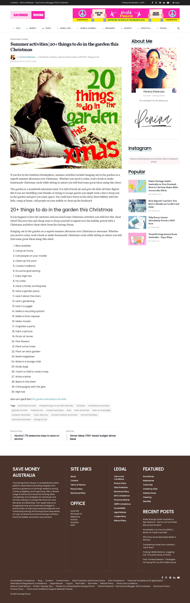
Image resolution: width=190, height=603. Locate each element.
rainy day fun (41, 415)
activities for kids (27, 405)
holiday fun (37, 410)
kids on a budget (101, 410)
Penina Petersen (27, 57)
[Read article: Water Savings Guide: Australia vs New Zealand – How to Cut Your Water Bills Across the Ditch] (137, 186)
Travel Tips (148, 484)
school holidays (89, 415)
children (80, 405)
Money (31, 28)
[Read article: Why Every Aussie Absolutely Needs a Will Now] (137, 222)
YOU (16, 28)
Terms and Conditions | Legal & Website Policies (50, 589)
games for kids (20, 410)
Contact (14, 2)
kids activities (82, 410)
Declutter (147, 501)
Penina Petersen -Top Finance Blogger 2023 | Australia (44, 2)
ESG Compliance (121, 495)
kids (69, 410)
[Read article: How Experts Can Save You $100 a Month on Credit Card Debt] (137, 205)
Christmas (44, 57)
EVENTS (126, 28)
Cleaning (147, 497)
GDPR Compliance (122, 504)
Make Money (148, 480)
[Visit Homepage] (27, 15)
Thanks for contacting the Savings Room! (75, 586)
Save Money (148, 476)
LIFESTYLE (143, 28)
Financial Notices (122, 500)
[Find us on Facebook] (162, 577)
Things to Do (93, 57)
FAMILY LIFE (64, 28)
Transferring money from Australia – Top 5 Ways (162, 236)
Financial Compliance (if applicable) (145, 580)
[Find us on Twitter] (166, 577)
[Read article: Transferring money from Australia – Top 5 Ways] (137, 239)
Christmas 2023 (150, 489)
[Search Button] (178, 28)
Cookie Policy (120, 516)
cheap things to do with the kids (56, 405)
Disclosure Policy (78, 493)
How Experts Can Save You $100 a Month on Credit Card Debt (163, 204)
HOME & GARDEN (86, 28)
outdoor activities (21, 415)
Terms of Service (78, 484)
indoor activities (55, 410)
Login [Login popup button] (176, 2)
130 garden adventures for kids (48, 399)
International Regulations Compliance (28, 583)
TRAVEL (162, 28)
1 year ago (153, 211)
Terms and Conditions (119, 477)
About (73, 476)
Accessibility (119, 508)
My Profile (80, 583)
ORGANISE (108, 28)
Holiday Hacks (149, 493)
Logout (69, 583)
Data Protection (121, 487)
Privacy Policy (77, 489)
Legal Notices (120, 512)
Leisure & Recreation (68, 57)
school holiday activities (64, 415)
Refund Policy (120, 520)
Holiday (53, 57)
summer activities (21, 419)
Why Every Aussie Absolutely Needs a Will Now (161, 220)
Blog (40, 580)
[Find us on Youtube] (178, 577)
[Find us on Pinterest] (170, 577)
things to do (40, 419)
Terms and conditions (126, 583)
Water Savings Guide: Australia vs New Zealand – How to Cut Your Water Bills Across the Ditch (163, 186)
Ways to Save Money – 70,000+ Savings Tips (31, 586)
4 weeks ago (154, 194)
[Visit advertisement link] (126, 15)
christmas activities (98, 405)
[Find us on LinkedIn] (174, 577)
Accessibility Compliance (22, 580)
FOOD (46, 28)
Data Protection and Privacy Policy (88, 580)
